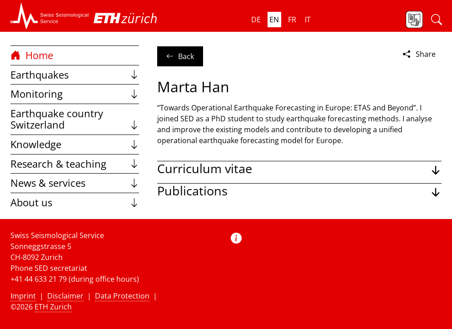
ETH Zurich (53, 307)
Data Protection (122, 296)
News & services (74, 183)
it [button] (308, 20)
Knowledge (74, 144)
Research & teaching (74, 164)
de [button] (256, 20)
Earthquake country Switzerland (74, 119)
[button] (49, 16)
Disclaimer (65, 296)
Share (418, 54)
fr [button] (292, 20)
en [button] (274, 20)
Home (31, 55)
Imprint (23, 296)
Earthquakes (74, 75)
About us (74, 202)
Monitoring (74, 94)
